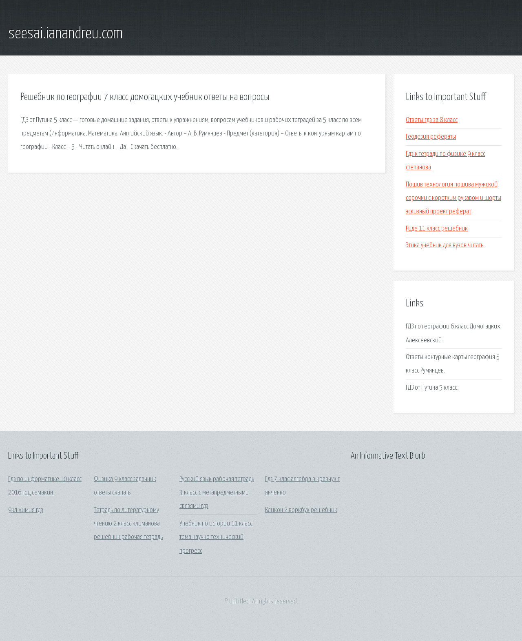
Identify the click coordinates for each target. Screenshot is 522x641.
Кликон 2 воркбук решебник (301, 510)
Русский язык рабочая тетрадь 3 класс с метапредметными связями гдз (216, 493)
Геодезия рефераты (431, 136)
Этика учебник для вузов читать (444, 245)
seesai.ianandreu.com (65, 34)
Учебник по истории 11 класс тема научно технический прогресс (215, 537)
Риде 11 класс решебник (437, 228)
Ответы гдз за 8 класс (432, 120)
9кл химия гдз (25, 510)
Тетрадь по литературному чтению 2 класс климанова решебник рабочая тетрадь (128, 524)
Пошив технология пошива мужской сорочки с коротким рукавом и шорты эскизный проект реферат (453, 198)
